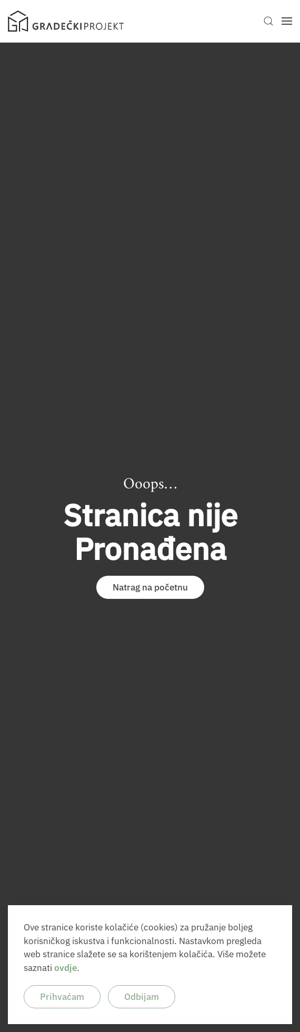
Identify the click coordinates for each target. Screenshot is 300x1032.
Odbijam (141, 997)
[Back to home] (66, 21)
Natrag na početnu (150, 587)
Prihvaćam (62, 997)
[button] (268, 21)
